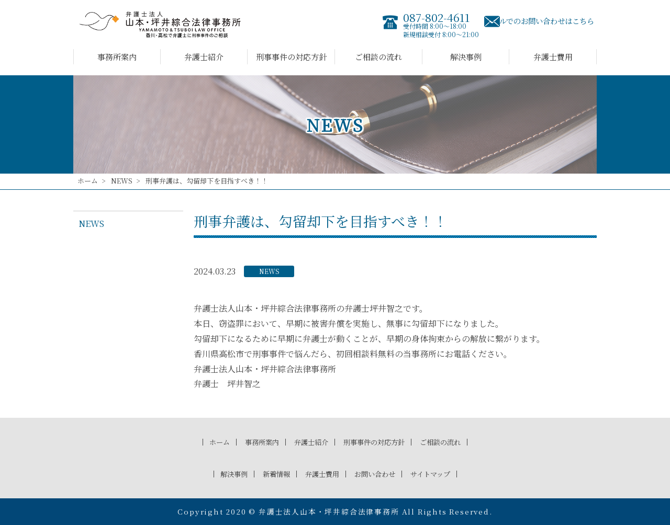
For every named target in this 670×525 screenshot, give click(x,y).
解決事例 (466, 56)
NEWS (121, 181)
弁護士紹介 (204, 56)
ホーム (87, 181)
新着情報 (269, 473)
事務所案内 (117, 56)
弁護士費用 (553, 56)
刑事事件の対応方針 (291, 56)
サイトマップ (440, 473)
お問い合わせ (378, 473)
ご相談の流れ (378, 56)
